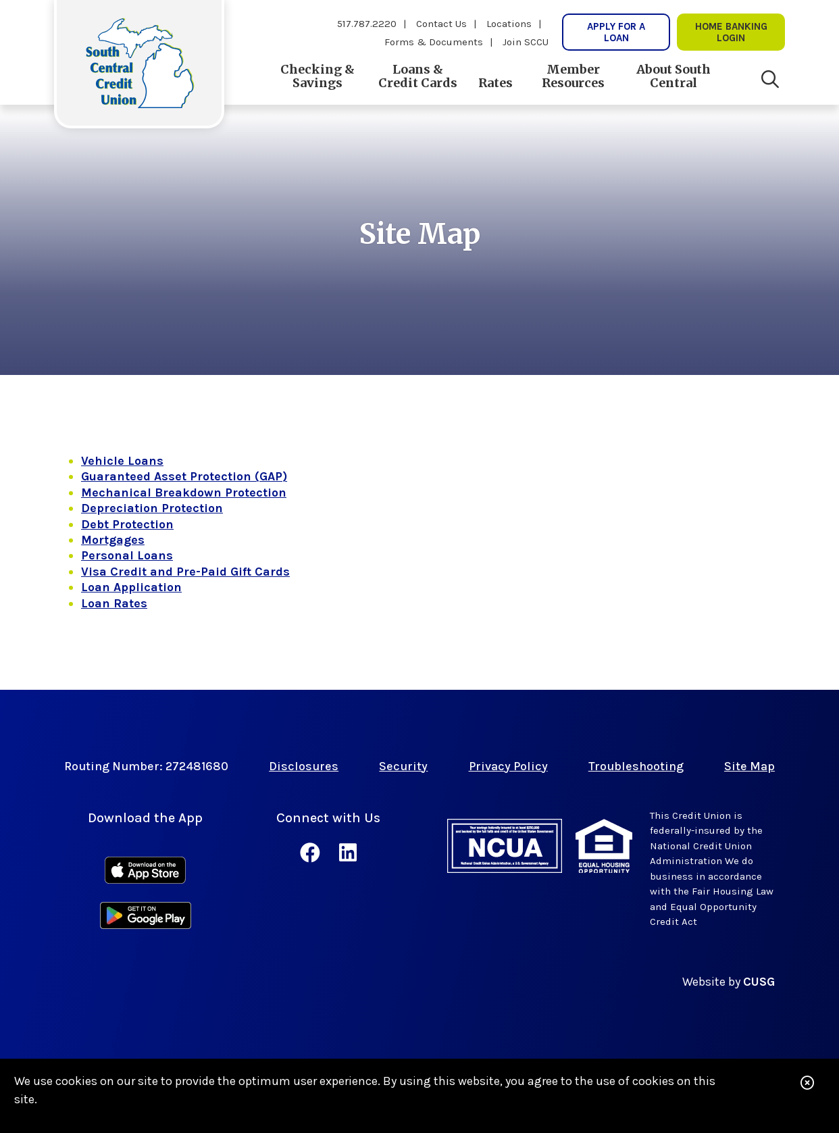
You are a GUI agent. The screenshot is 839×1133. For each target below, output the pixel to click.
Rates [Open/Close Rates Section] (495, 83)
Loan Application (131, 587)
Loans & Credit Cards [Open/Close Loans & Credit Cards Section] (417, 76)
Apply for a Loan (616, 31)
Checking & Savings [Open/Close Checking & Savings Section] (317, 76)
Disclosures (303, 766)
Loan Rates (114, 603)
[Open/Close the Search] (770, 79)
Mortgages (113, 539)
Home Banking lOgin (731, 31)
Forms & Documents (433, 42)
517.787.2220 (367, 24)
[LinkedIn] (348, 853)
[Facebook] (313, 853)
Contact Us (441, 24)
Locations (509, 24)
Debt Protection (127, 524)
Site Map (749, 766)
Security (403, 766)
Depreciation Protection (152, 508)
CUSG (759, 981)
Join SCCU (526, 42)
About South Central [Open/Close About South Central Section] (673, 76)
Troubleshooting (636, 766)
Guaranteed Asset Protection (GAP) (184, 476)
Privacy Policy (508, 766)
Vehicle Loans (122, 460)
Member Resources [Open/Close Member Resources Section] (573, 76)
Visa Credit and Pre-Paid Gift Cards (185, 571)
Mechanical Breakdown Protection (183, 492)
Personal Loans (127, 555)
